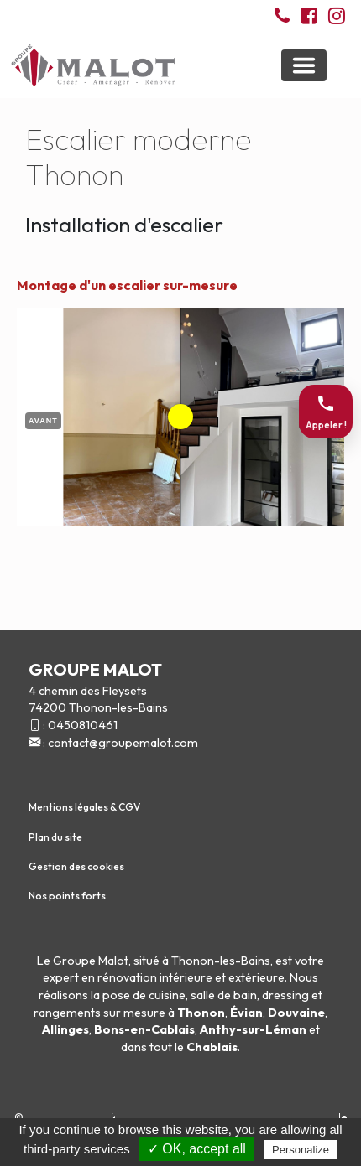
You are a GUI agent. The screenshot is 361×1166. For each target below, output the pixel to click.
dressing (285, 995)
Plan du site (55, 837)
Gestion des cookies (76, 866)
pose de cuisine (144, 995)
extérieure (256, 977)
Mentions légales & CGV (84, 807)
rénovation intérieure (154, 977)
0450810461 (83, 725)
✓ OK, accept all (197, 1149)
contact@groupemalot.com (123, 742)
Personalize (300, 1149)
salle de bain (224, 995)
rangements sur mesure (99, 1012)
